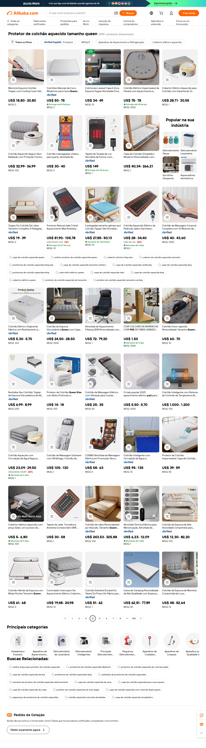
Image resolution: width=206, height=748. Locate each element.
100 (134, 618)
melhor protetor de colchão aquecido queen (74, 257)
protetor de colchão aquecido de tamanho (64, 280)
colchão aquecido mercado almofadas (85, 697)
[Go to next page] (141, 618)
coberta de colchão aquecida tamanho (159, 257)
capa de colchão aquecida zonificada (132, 265)
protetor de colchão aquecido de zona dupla (76, 689)
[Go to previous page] (65, 618)
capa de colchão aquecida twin (107, 272)
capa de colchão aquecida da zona (93, 682)
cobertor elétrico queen (22, 280)
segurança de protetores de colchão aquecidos (33, 697)
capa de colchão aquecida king (175, 265)
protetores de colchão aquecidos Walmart (88, 667)
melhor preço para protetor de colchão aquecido (34, 667)
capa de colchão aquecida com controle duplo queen (133, 689)
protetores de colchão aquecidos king (29, 272)
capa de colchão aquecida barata (27, 674)
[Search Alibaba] (80, 13)
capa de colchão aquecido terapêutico (132, 697)
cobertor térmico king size (118, 257)
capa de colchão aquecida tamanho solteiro (83, 265)
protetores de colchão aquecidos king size (31, 265)
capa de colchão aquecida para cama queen (141, 682)
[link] (201, 715)
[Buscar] (128, 13)
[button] (116, 13)
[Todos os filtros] (21, 42)
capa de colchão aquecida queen (26, 257)
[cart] (161, 13)
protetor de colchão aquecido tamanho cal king (118, 280)
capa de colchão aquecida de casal (28, 689)
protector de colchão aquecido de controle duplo (142, 667)
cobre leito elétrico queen (70, 272)
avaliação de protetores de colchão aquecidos (122, 674)
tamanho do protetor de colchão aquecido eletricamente (38, 682)
